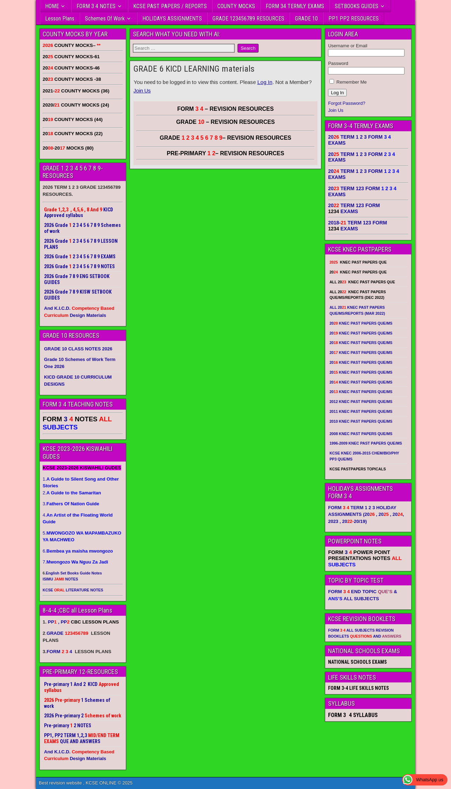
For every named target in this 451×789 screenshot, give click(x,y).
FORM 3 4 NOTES (96, 6)
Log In (264, 82)
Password (338, 63)
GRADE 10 (306, 18)
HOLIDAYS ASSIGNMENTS (172, 18)
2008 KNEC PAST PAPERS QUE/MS (360, 434)
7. (75, 562)
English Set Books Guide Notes (74, 573)
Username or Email (347, 45)
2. (72, 492)
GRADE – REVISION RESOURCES (225, 138)
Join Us (142, 91)
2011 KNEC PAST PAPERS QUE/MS (360, 411)
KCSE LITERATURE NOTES (73, 590)
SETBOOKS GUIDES (356, 6)
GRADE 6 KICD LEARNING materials (194, 69)
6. (78, 551)
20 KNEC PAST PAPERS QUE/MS (360, 323)
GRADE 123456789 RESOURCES (248, 18)
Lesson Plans (59, 18)
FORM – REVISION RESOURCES (225, 109)
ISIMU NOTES (60, 579)
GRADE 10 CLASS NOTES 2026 (78, 348)
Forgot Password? (346, 103)
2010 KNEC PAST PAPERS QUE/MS (360, 421)
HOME (52, 6)
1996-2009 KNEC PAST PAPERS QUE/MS (365, 443)
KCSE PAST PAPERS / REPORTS (170, 6)
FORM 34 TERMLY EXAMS (295, 6)
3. (71, 503)
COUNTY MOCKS (236, 6)
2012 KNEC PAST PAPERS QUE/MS (360, 401)
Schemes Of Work (105, 18)
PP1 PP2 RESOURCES (353, 18)
